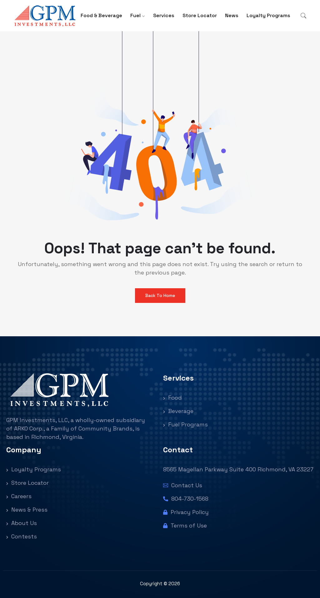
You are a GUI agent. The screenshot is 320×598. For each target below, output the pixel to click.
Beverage (178, 411)
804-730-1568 (185, 498)
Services (163, 15)
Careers (19, 496)
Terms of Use (185, 525)
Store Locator (199, 15)
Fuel (135, 15)
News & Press (27, 509)
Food (172, 397)
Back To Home (160, 295)
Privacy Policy (186, 512)
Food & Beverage (101, 15)
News (231, 15)
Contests (21, 536)
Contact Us (182, 485)
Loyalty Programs (268, 15)
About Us (21, 523)
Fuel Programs (185, 424)
